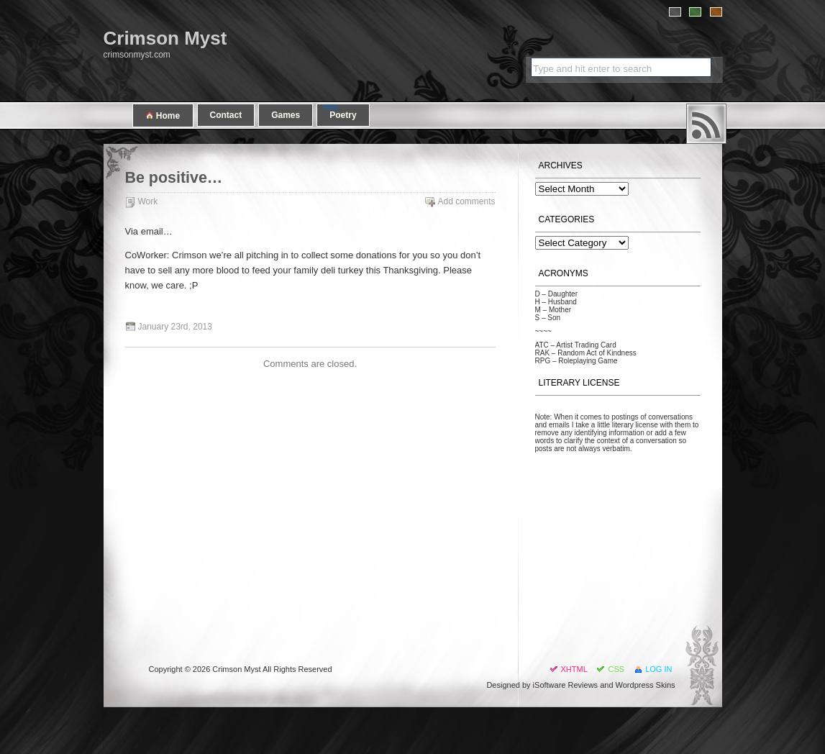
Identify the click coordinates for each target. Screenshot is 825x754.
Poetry (342, 115)
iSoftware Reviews (565, 685)
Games (285, 115)
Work (148, 201)
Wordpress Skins (645, 685)
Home (163, 115)
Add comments (466, 201)
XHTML (574, 669)
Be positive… (174, 177)
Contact (226, 115)
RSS (706, 124)
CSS (616, 669)
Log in (658, 669)
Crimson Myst (165, 38)
